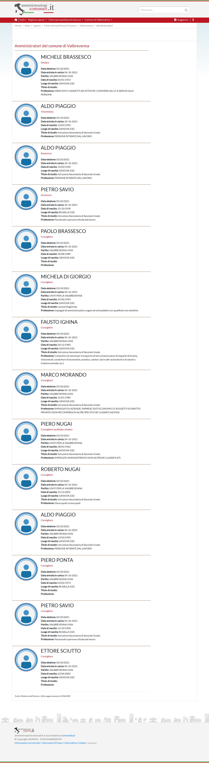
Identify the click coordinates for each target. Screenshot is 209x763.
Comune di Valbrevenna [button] (97, 19)
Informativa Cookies (75, 742)
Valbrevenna (86, 25)
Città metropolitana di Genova (60, 25)
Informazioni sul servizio (27, 742)
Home (18, 25)
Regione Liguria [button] (36, 19)
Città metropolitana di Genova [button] (64, 19)
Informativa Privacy (52, 742)
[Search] (162, 10)
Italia (27, 25)
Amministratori (104, 25)
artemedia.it (68, 735)
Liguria (37, 25)
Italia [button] (22, 19)
